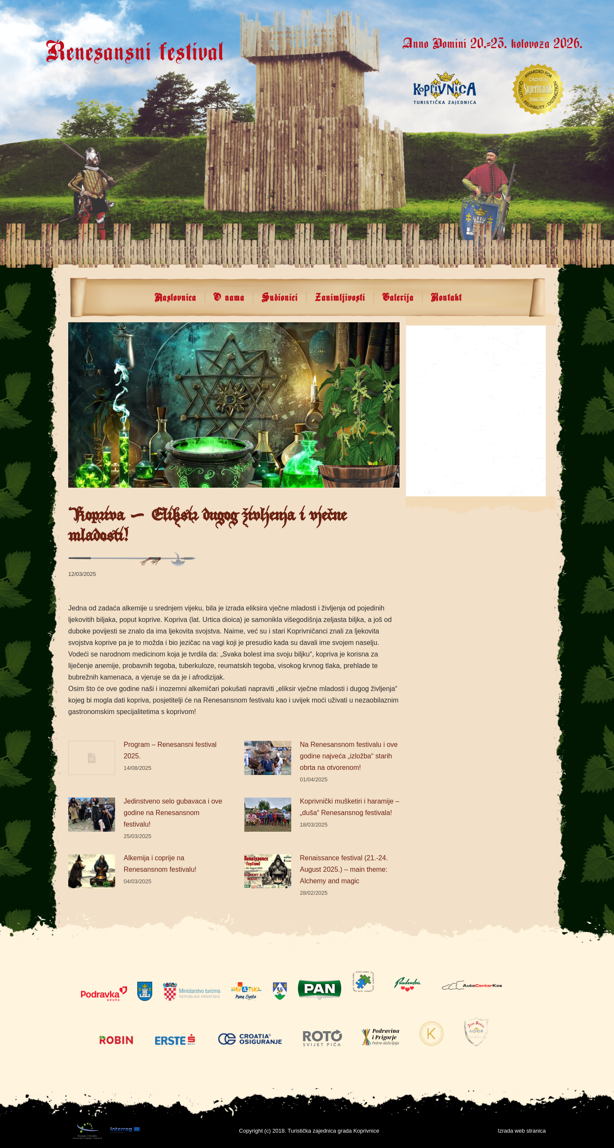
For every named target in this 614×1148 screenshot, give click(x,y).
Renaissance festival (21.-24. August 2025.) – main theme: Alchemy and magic (344, 869)
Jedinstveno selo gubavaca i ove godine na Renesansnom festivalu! (173, 813)
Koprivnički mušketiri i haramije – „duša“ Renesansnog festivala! (349, 807)
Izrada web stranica (522, 1131)
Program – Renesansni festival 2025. (170, 750)
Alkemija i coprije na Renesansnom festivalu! (160, 863)
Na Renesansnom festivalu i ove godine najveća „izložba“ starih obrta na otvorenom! (348, 756)
